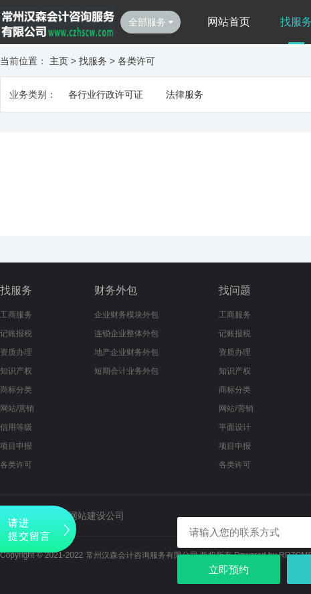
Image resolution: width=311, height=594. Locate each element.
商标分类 (16, 389)
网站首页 (228, 21)
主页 (58, 61)
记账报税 (16, 333)
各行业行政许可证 (105, 94)
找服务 (93, 61)
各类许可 (136, 61)
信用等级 (16, 427)
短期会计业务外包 (126, 371)
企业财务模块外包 (126, 314)
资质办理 (16, 352)
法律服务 (184, 94)
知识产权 (16, 371)
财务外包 (115, 290)
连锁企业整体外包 (126, 333)
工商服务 (16, 314)
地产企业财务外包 (126, 352)
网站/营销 (17, 408)
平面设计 (235, 427)
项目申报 (16, 446)
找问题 (235, 290)
